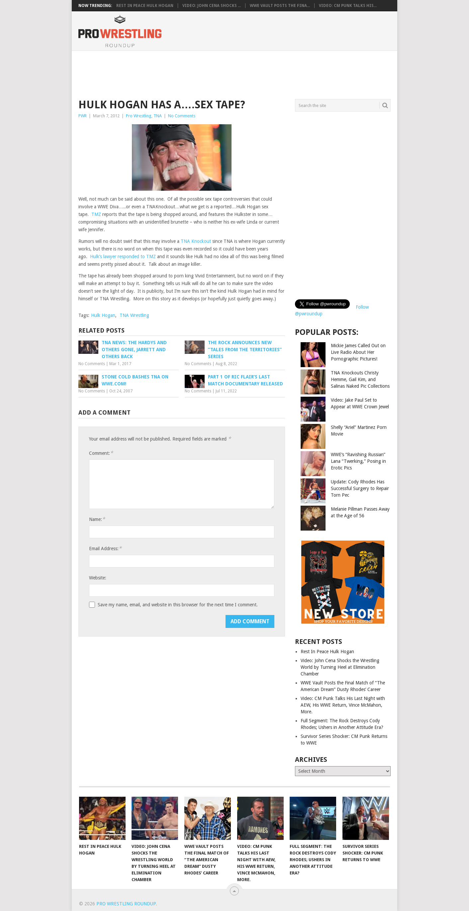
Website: (97, 577)
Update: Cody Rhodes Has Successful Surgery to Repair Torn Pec (360, 488)
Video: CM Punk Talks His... (348, 5)
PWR (82, 115)
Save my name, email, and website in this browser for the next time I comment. (178, 604)
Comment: (101, 453)
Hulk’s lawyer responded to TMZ (123, 256)
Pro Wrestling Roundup (126, 903)
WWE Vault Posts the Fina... (280, 5)
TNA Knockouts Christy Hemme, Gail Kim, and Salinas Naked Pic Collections (360, 379)
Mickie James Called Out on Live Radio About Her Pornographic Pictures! (358, 352)
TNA (157, 115)
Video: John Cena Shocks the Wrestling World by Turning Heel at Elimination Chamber (340, 667)
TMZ (96, 214)
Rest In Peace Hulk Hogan (144, 5)
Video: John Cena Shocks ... (211, 5)
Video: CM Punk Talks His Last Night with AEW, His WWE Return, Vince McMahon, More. (343, 705)
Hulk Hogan (103, 315)
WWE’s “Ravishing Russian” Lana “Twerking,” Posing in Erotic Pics (358, 461)
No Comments (181, 115)
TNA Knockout (196, 241)
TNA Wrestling (134, 315)
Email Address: (105, 548)
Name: (97, 519)
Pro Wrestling (138, 115)
